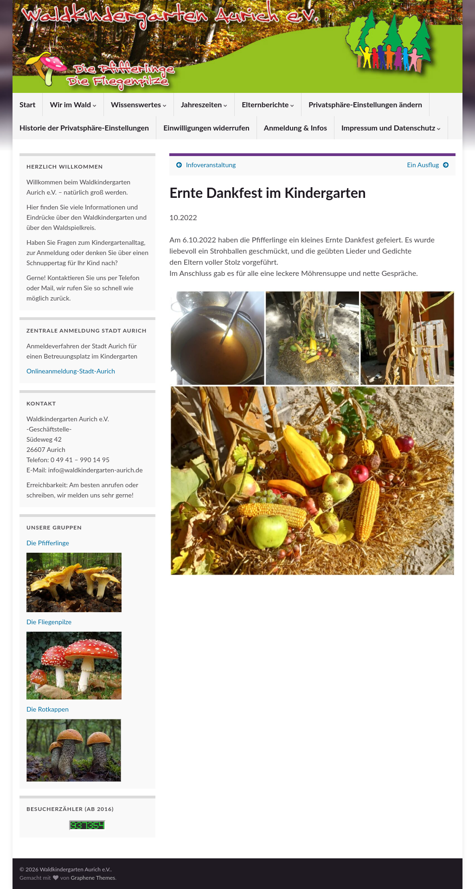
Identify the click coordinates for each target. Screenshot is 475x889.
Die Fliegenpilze (48, 622)
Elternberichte (268, 104)
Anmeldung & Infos (295, 127)
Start (27, 104)
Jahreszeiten (204, 104)
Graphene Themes (93, 877)
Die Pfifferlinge (47, 543)
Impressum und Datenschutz (391, 127)
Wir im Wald (73, 104)
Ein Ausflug (423, 165)
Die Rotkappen (47, 709)
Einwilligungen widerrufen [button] (206, 127)
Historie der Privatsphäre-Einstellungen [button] (84, 127)
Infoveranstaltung (211, 165)
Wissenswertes (139, 104)
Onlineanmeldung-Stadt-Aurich (70, 371)
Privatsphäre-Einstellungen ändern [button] (365, 104)
